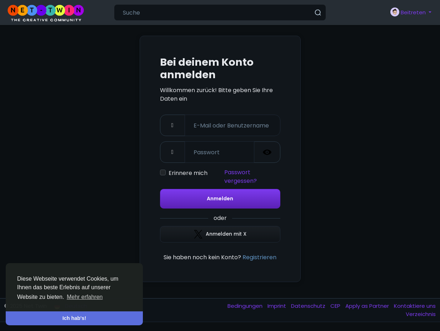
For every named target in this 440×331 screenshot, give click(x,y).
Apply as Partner (367, 306)
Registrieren (259, 257)
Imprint (278, 306)
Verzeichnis (421, 314)
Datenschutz (309, 306)
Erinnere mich (188, 173)
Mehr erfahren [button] (85, 297)
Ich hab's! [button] (74, 318)
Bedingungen (246, 306)
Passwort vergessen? (240, 176)
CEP (336, 306)
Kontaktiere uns (415, 306)
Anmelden (220, 198)
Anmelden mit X (220, 234)
